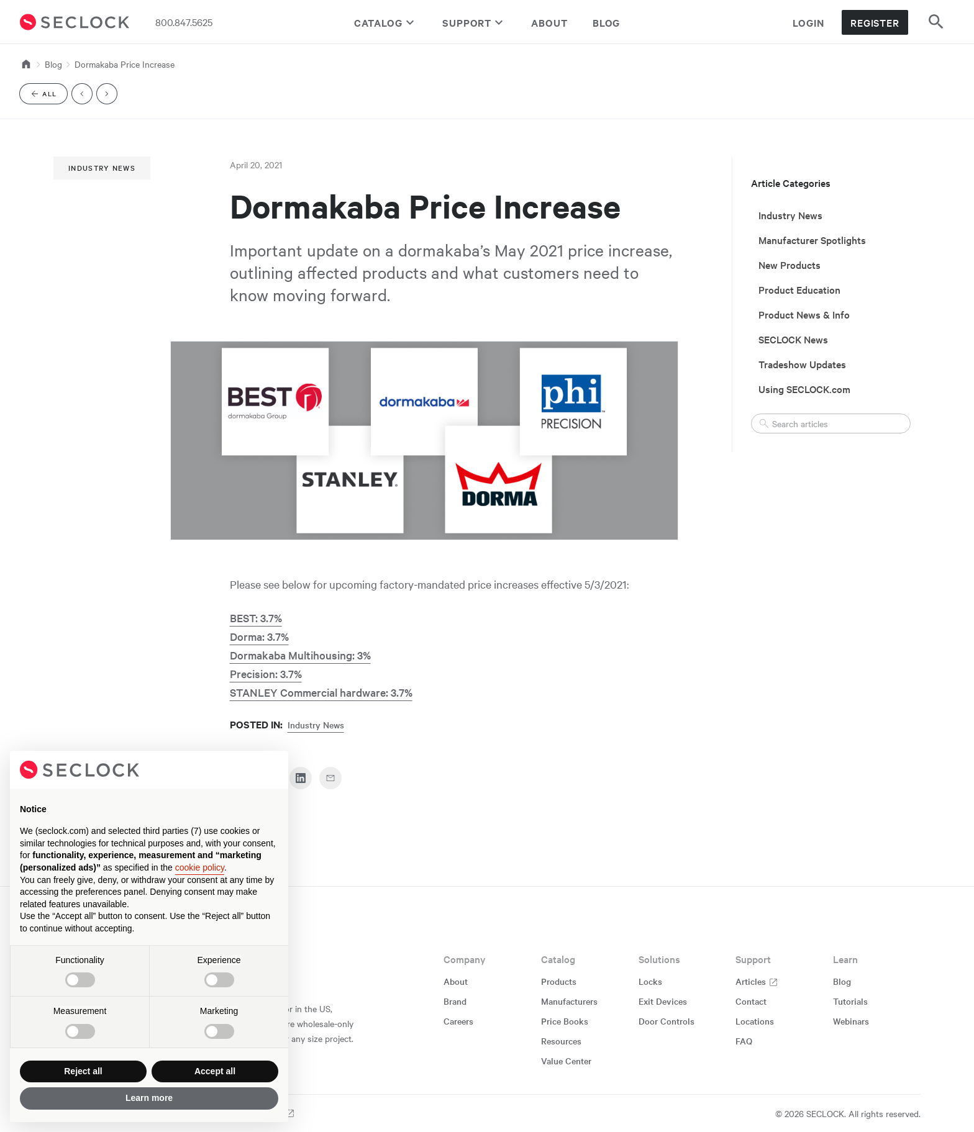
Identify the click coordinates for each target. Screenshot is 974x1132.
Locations (754, 1021)
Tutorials (850, 1001)
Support (474, 22)
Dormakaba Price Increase (125, 64)
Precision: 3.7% (266, 673)
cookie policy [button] (199, 867)
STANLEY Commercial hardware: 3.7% (321, 692)
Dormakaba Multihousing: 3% (300, 655)
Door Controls (666, 1021)
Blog (607, 22)
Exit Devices (663, 1001)
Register (874, 22)
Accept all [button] (214, 1071)
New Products (789, 264)
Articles (756, 981)
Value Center (566, 1060)
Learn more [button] (149, 1098)
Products (558, 981)
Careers (458, 1021)
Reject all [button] (83, 1071)
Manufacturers (569, 1001)
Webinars (851, 1021)
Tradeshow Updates (802, 364)
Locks (650, 981)
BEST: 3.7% (256, 617)
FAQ (743, 1041)
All (48, 96)
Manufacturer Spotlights (812, 240)
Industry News (101, 168)
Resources (561, 1041)
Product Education (799, 289)
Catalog (385, 22)
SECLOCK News (793, 339)
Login (808, 22)
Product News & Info (804, 314)
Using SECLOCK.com (804, 389)
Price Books (564, 1021)
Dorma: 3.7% (259, 636)
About (549, 22)
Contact (751, 1001)
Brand (455, 1001)
